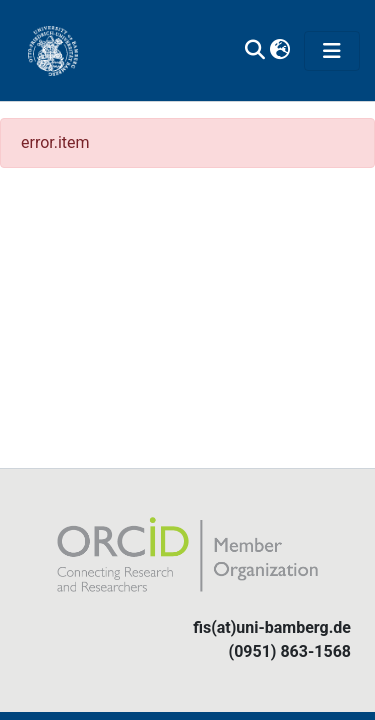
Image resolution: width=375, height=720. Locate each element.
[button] (279, 51)
